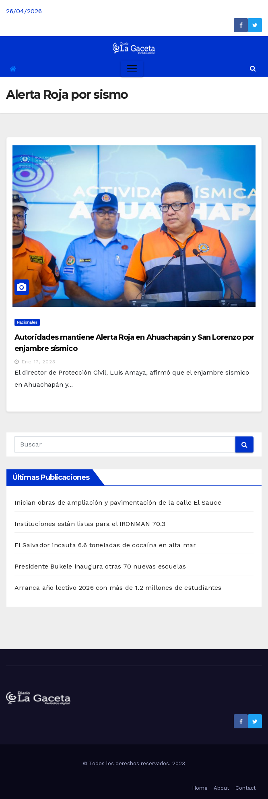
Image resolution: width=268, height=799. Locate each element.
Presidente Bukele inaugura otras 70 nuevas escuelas (100, 566)
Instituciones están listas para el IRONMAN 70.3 (89, 524)
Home (200, 788)
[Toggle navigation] (132, 69)
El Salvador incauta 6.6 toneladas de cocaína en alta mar (105, 545)
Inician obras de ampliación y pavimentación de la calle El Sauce (117, 502)
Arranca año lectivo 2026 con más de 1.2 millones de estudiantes (118, 587)
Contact (245, 788)
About (221, 788)
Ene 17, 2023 (39, 362)
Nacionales (27, 322)
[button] (253, 68)
